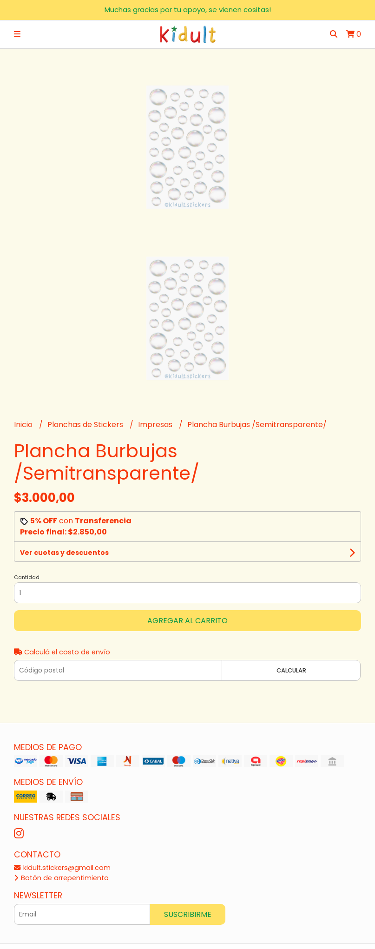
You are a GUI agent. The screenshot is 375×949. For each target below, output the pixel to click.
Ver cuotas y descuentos (64, 552)
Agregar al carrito (187, 620)
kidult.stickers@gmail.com (62, 867)
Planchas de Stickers (86, 424)
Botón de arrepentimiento (61, 878)
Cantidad (26, 577)
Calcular (291, 670)
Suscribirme (187, 914)
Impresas (156, 424)
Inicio (24, 424)
